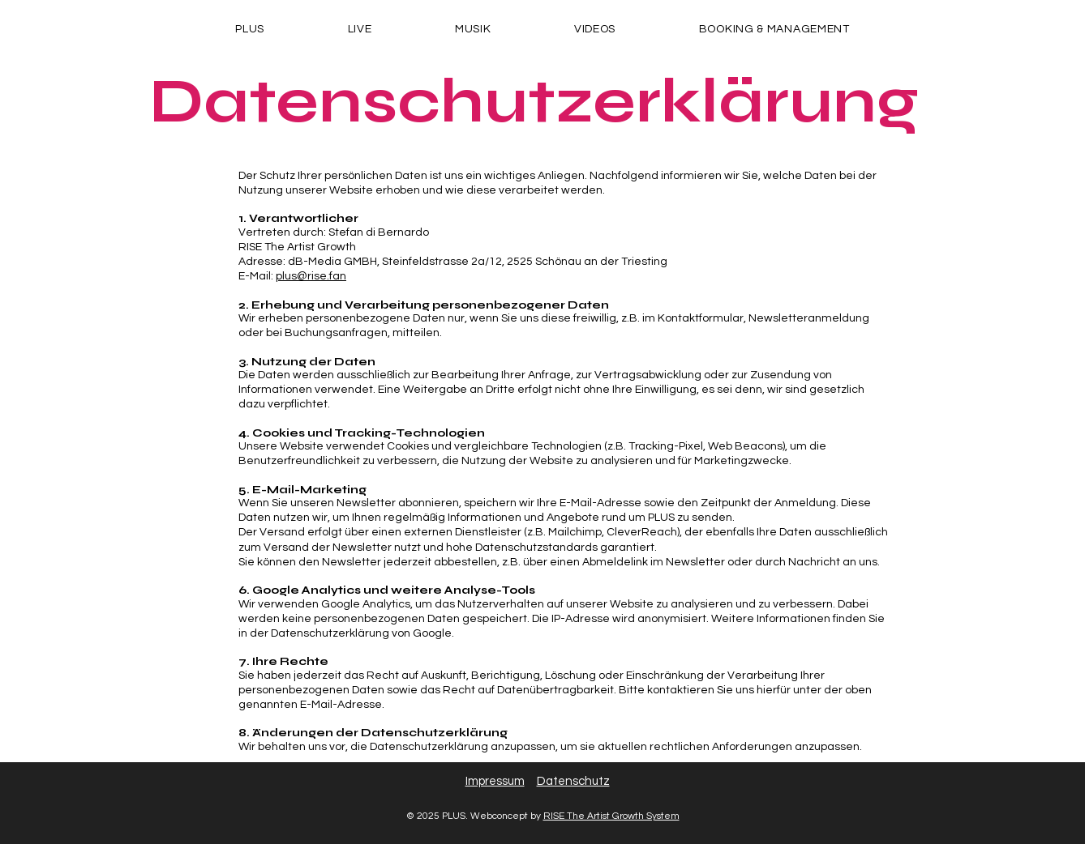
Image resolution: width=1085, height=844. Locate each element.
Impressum (495, 781)
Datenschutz (573, 781)
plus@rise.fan (311, 276)
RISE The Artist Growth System (611, 816)
